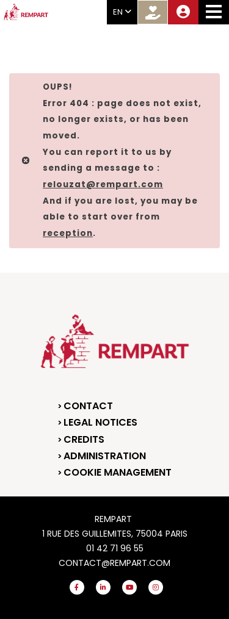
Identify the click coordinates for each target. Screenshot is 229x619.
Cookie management (118, 472)
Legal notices (100, 422)
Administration (105, 456)
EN (122, 12)
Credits (84, 439)
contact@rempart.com (114, 563)
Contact (88, 406)
